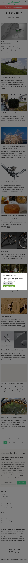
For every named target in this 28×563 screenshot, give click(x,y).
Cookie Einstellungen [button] (8, 283)
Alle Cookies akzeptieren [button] (9, 286)
